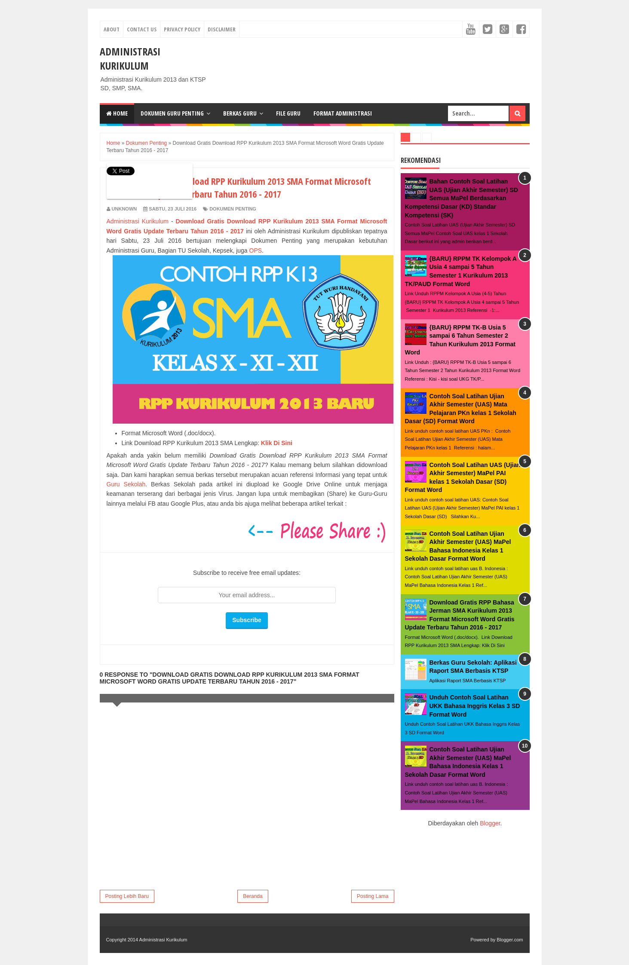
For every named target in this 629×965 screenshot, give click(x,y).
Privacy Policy (182, 29)
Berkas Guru (240, 113)
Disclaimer (222, 29)
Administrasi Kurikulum (130, 58)
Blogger (490, 823)
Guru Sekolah (126, 484)
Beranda (252, 896)
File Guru (288, 113)
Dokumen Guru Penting (172, 113)
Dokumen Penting (232, 208)
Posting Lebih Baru (127, 896)
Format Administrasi (342, 113)
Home (117, 113)
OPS (255, 250)
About (112, 29)
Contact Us (141, 29)
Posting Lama (372, 896)
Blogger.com (510, 939)
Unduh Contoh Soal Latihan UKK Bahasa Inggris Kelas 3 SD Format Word (475, 706)
